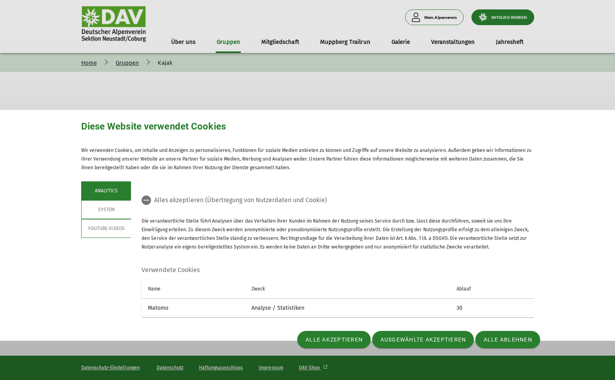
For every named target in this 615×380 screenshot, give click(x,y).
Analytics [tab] (106, 191)
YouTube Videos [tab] (106, 228)
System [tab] (106, 209)
